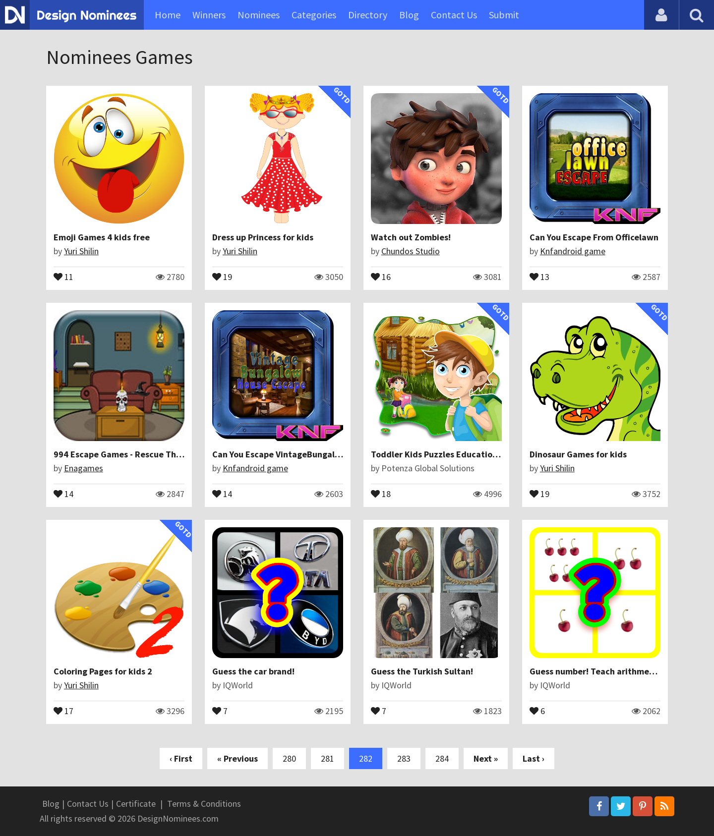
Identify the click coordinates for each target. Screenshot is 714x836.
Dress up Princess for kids (262, 237)
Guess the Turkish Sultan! (422, 671)
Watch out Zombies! (411, 237)
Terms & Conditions (204, 803)
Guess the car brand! (253, 671)
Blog (409, 14)
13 (539, 276)
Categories (314, 14)
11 (63, 276)
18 (381, 493)
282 (365, 758)
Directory (367, 14)
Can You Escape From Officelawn (594, 237)
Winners (209, 14)
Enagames (83, 468)
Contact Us (454, 14)
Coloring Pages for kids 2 (103, 671)
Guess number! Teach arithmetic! (596, 671)
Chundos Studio (410, 251)
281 (327, 758)
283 (404, 758)
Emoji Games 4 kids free (102, 237)
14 (63, 493)
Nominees (259, 14)
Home (167, 14)
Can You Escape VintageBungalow (279, 454)
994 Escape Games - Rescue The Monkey (133, 454)
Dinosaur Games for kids (578, 454)
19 (222, 276)
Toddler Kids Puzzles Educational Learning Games (471, 454)
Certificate (136, 803)
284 (442, 758)
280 (289, 758)
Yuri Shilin (81, 251)
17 (63, 710)
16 (381, 276)
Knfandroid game (572, 251)
